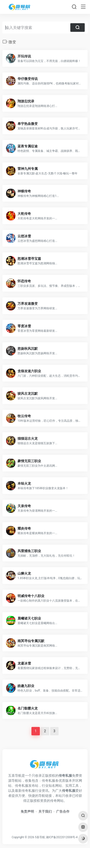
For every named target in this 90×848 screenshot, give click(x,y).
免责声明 (27, 811)
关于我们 (45, 811)
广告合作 (63, 811)
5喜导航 (40, 837)
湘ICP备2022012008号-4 (62, 837)
